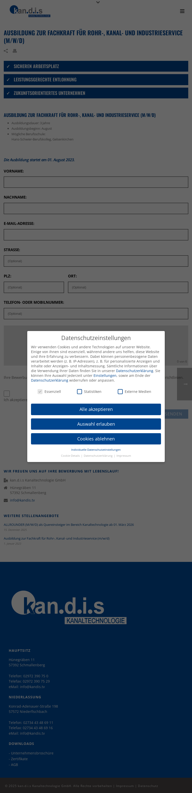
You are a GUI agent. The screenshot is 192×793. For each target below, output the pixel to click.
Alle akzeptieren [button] (96, 406)
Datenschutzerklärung (134, 367)
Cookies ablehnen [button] (96, 435)
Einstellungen (105, 372)
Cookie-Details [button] (70, 452)
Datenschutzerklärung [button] (98, 452)
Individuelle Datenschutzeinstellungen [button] (96, 446)
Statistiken (89, 388)
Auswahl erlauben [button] (96, 421)
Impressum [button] (123, 452)
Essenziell (49, 388)
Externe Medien (134, 388)
